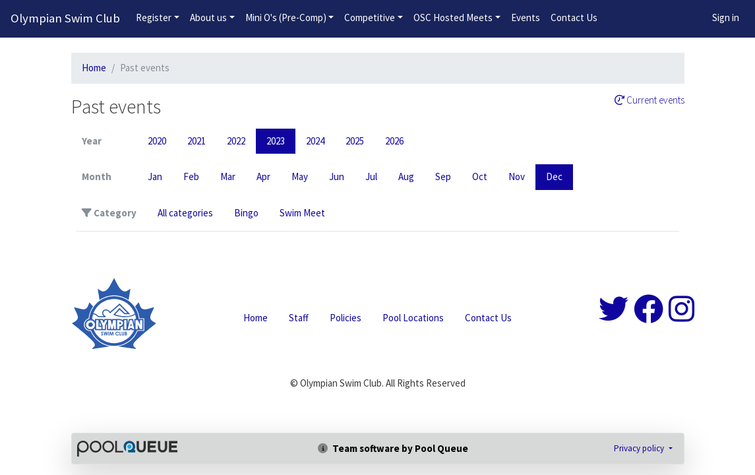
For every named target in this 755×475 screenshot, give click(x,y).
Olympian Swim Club (65, 18)
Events (525, 17)
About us (208, 17)
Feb (191, 176)
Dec (554, 176)
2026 (394, 141)
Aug (406, 176)
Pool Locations (413, 317)
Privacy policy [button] (640, 448)
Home (94, 67)
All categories (185, 212)
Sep (443, 176)
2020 (157, 141)
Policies (345, 317)
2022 (236, 141)
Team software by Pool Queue (393, 448)
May (299, 176)
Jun (336, 176)
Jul (371, 176)
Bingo (246, 212)
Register (153, 17)
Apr (263, 176)
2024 (315, 141)
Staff (299, 317)
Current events (649, 100)
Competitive (369, 17)
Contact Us (574, 17)
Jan (155, 176)
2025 (355, 141)
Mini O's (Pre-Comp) (285, 17)
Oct (479, 176)
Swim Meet (302, 212)
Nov (516, 176)
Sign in (725, 17)
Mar (227, 176)
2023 (275, 141)
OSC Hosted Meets (453, 17)
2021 (196, 141)
